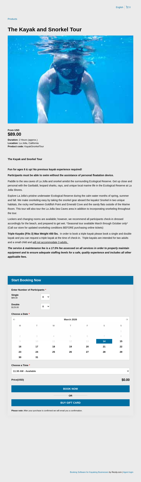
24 (36, 352)
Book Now (70, 388)
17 (36, 346)
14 (104, 341)
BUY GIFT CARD (70, 402)
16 (20, 346)
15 (121, 341)
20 (87, 346)
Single (26, 296)
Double (26, 306)
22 (121, 346)
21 (104, 346)
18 (53, 346)
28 (104, 352)
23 (20, 352)
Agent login (128, 472)
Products (12, 19)
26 (70, 352)
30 (20, 357)
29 (121, 352)
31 (36, 357)
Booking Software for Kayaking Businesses (89, 472)
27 (87, 352)
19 (70, 346)
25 (53, 352)
